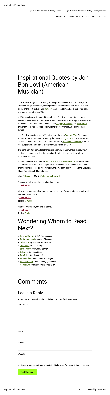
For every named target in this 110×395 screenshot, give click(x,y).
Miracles (28, 201)
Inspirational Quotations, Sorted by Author (44, 11)
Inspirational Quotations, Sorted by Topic (71, 16)
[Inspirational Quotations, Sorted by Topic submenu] (88, 16)
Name (21, 331)
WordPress (101, 389)
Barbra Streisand (27, 239)
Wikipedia (27, 176)
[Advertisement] (55, 45)
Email (21, 343)
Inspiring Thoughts (99, 16)
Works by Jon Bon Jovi (50, 176)
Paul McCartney (27, 236)
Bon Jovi (48, 109)
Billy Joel (24, 252)
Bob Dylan (24, 255)
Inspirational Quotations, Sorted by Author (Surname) (85, 11)
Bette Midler (25, 258)
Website (21, 354)
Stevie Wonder (26, 261)
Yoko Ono (24, 242)
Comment (23, 304)
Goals (27, 213)
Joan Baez (24, 245)
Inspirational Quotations (14, 5)
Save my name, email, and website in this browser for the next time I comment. (55, 365)
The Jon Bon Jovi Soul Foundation (60, 161)
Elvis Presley (25, 249)
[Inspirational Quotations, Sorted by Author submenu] (61, 10)
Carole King (25, 265)
